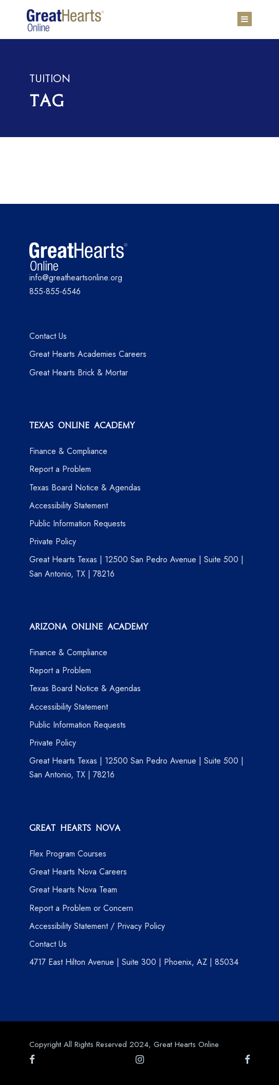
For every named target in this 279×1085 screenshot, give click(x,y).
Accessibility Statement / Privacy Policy (97, 926)
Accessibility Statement (68, 505)
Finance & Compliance (68, 451)
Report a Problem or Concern (81, 908)
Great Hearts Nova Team (73, 890)
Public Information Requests (77, 523)
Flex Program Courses (67, 854)
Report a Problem (60, 469)
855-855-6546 (55, 291)
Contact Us (48, 336)
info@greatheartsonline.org (75, 277)
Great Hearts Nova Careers (78, 872)
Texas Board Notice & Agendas (85, 487)
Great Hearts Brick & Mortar (78, 372)
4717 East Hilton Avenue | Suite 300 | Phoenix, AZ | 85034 (133, 962)
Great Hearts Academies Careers (87, 354)
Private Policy (52, 541)
